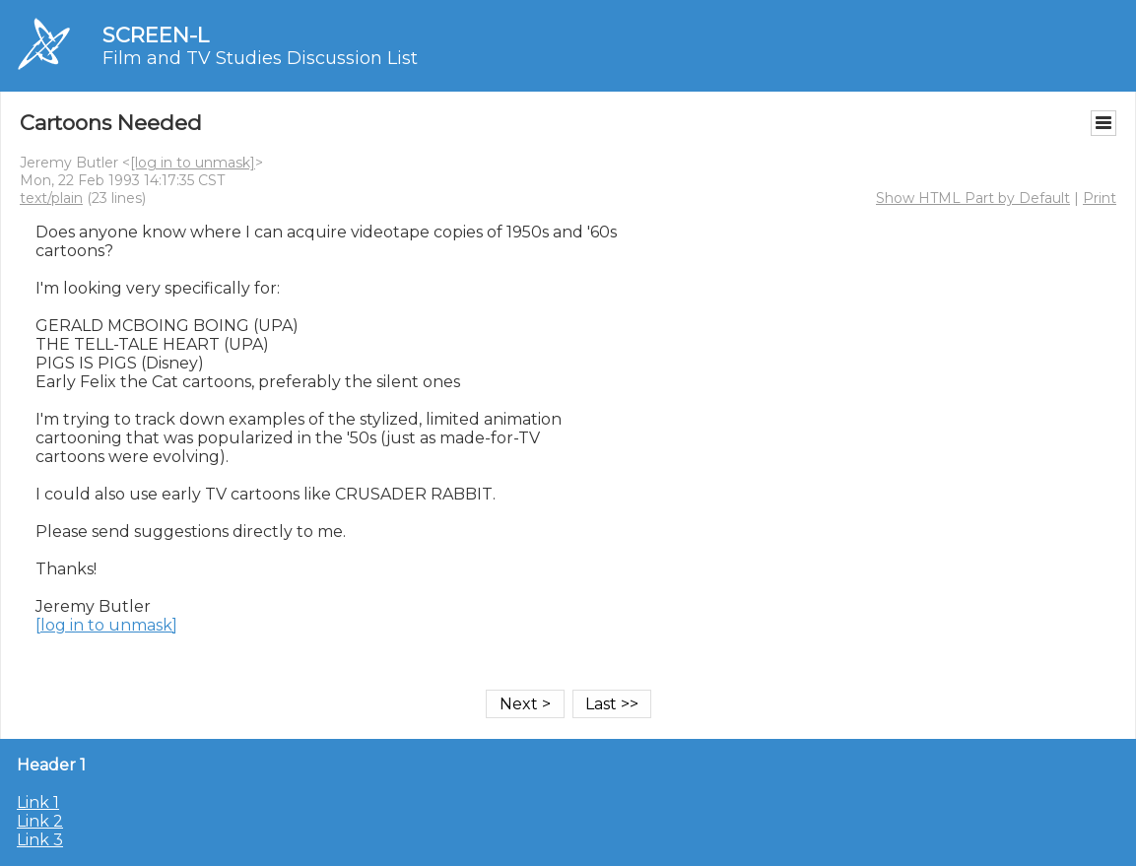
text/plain (51, 198)
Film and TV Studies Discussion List (260, 58)
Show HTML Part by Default (973, 198)
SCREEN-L (155, 35)
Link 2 (40, 821)
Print (1099, 198)
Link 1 (38, 802)
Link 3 (40, 840)
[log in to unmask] (192, 162)
